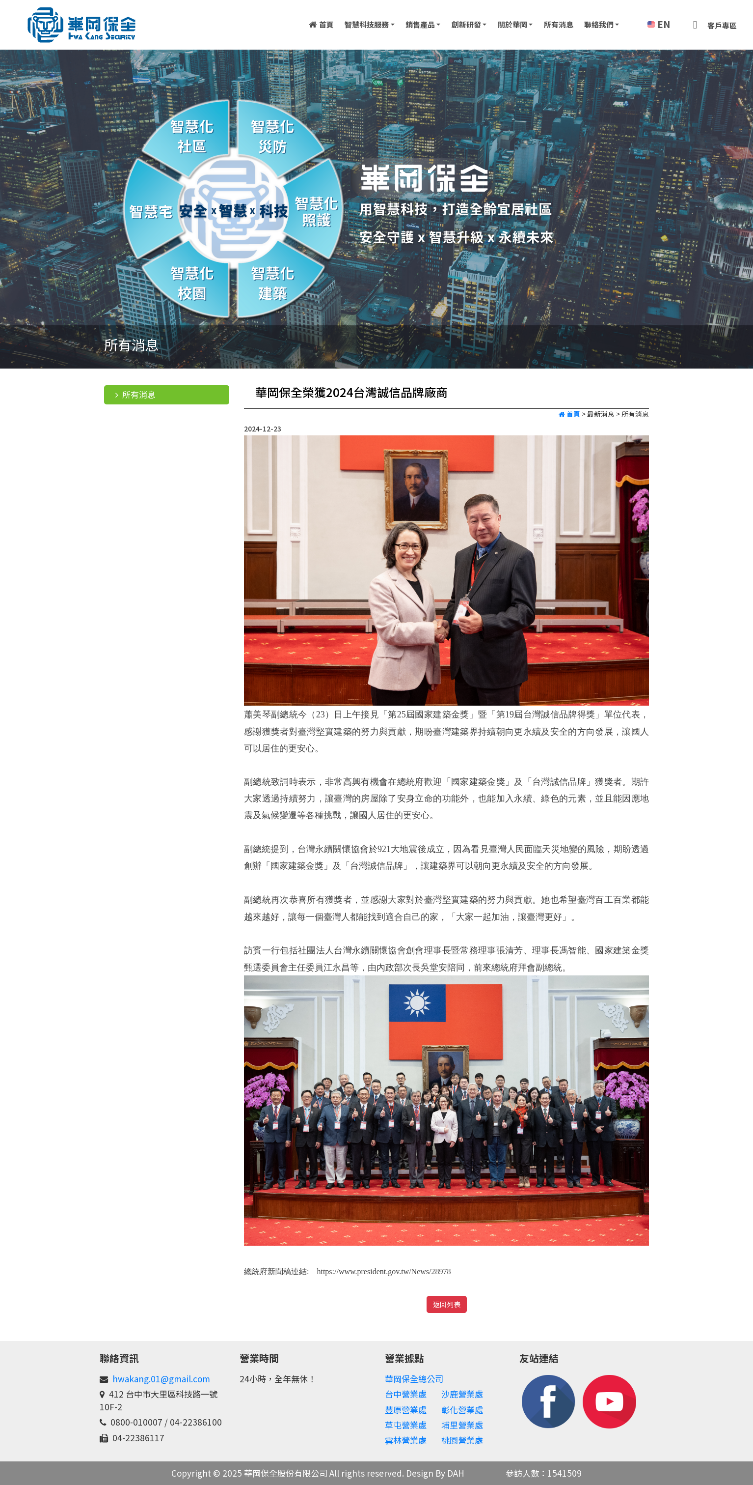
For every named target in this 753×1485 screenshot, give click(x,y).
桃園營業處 (462, 1440)
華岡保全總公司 (414, 1378)
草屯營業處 (406, 1425)
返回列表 (446, 1304)
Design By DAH (435, 1473)
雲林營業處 (406, 1440)
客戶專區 (712, 23)
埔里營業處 (462, 1425)
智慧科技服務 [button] (367, 24)
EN (657, 24)
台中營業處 (406, 1394)
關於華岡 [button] (512, 24)
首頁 (321, 24)
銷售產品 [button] (420, 24)
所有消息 (558, 24)
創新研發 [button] (466, 24)
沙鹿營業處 (462, 1394)
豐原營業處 (406, 1409)
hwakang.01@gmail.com (161, 1378)
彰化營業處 (462, 1409)
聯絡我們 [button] (599, 24)
